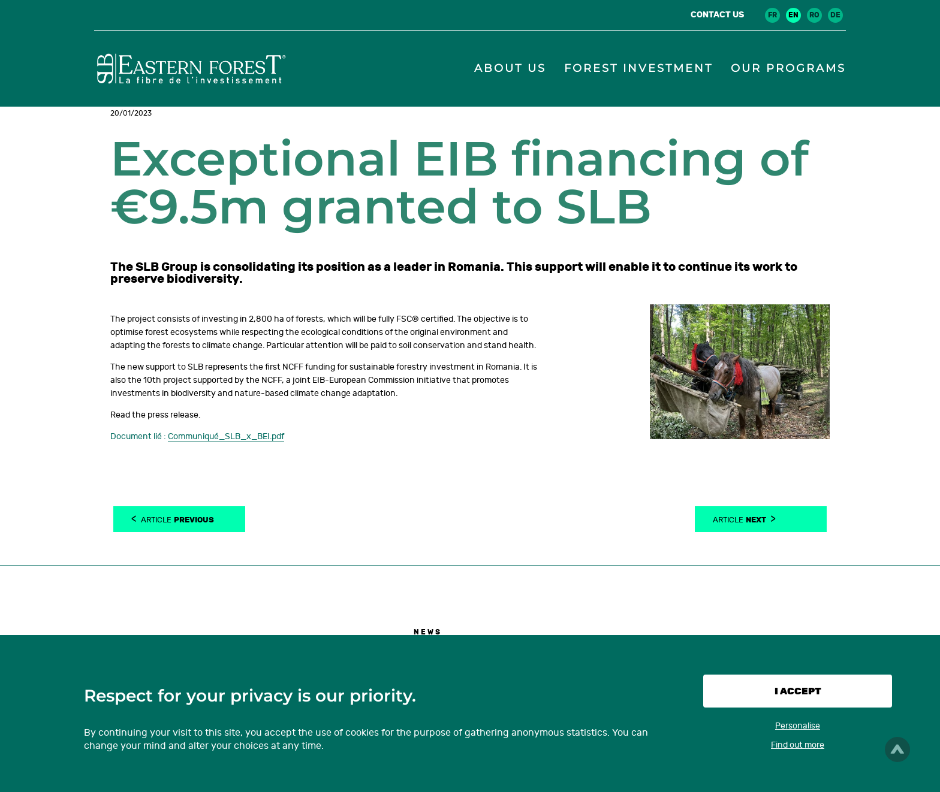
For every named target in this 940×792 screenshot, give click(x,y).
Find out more (797, 745)
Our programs (788, 68)
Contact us (717, 15)
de (835, 15)
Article (177, 518)
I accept (798, 691)
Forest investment (638, 68)
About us (510, 68)
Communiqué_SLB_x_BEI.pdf (226, 436)
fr (772, 15)
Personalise (797, 726)
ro (814, 15)
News (428, 632)
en (793, 15)
